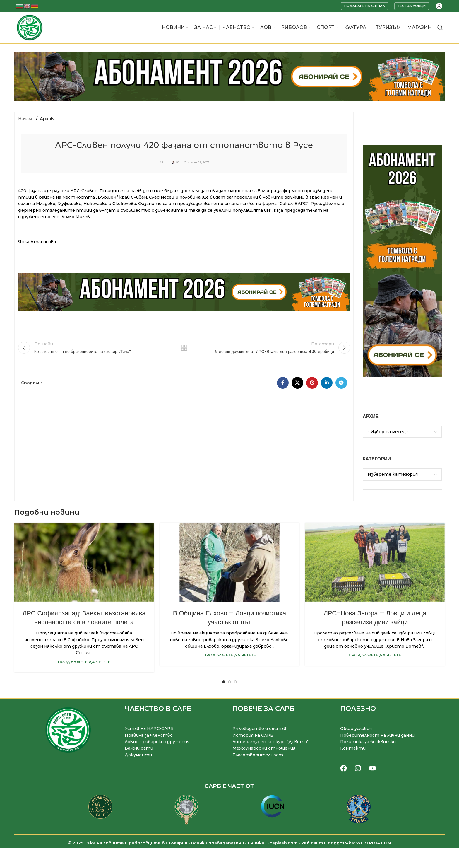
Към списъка (184, 348)
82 (178, 162)
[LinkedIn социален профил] (327, 383)
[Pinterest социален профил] (312, 383)
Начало (26, 118)
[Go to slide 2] (229, 681)
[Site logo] (29, 27)
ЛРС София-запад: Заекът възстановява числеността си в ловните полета (84, 618)
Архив (47, 118)
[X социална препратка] (297, 383)
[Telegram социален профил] (341, 383)
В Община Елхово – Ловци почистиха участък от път (229, 618)
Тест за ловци (412, 6)
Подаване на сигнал (364, 6)
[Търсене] (440, 27)
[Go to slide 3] (235, 681)
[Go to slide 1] (223, 681)
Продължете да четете (84, 662)
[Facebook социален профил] (283, 383)
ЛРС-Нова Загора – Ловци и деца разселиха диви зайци (374, 618)
